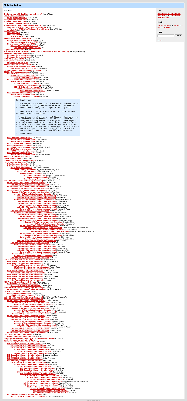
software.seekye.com (93, 400)
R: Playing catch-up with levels (15, 20)
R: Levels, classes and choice (15, 21)
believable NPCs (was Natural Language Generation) (23, 181)
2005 (171, 16)
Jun (174, 25)
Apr (168, 25)
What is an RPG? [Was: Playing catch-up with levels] (23, 25)
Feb (162, 25)
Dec (168, 27)
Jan (159, 25)
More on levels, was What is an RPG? (18, 38)
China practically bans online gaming (21, 336)
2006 (175, 16)
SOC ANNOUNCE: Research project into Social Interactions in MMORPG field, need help (36, 51)
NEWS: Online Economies (13, 158)
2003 (163, 16)
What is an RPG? (10, 31)
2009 (163, 17)
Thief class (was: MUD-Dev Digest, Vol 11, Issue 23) (23, 14)
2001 (179, 14)
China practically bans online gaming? (18, 334)
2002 (159, 16)
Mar (165, 25)
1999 (171, 14)
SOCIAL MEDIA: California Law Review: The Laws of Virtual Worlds (29, 338)
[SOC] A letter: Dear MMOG (14, 59)
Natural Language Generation (15, 162)
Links (160, 40)
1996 (159, 14)
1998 (167, 14)
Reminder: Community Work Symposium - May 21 (22, 70)
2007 (179, 16)
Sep (159, 27)
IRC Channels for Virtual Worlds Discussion (20, 160)
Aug (180, 25)
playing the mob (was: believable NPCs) (19, 340)
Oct (162, 27)
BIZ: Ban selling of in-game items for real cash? (21, 342)
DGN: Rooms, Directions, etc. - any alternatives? (22, 259)
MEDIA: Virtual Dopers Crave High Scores (19, 282)
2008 (159, 17)
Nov (165, 27)
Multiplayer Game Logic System (16, 53)
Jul (178, 25)
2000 (175, 14)
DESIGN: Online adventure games (16, 72)
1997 (163, 14)
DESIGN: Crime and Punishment (16, 291)
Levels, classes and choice (14, 16)
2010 (167, 17)
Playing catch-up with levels (14, 49)
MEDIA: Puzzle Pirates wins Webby (17, 156)
